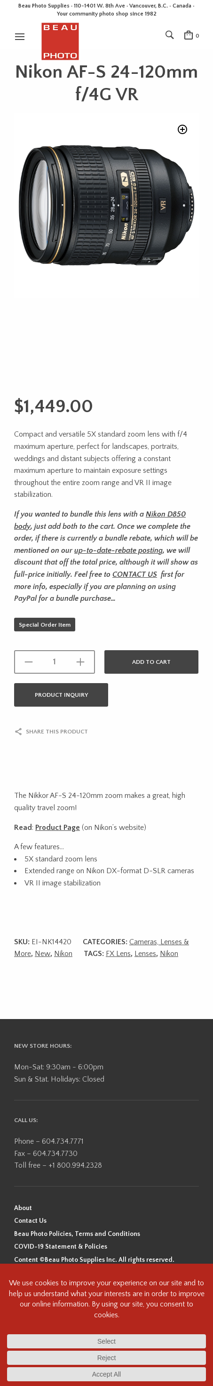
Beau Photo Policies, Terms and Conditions (77, 1234)
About (23, 1208)
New (42, 953)
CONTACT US (134, 574)
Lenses (145, 953)
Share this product (57, 731)
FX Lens (118, 953)
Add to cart (151, 662)
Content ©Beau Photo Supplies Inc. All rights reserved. (94, 1260)
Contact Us (30, 1221)
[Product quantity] (54, 662)
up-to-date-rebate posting (118, 550)
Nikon (63, 953)
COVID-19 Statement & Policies (60, 1247)
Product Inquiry (61, 695)
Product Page (57, 827)
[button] (182, 129)
